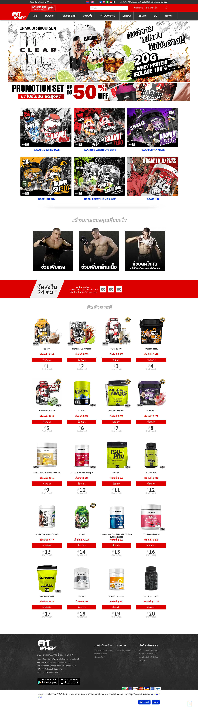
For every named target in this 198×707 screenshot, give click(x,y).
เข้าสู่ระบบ (138, 7)
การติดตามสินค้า (100, 654)
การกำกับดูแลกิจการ (124, 650)
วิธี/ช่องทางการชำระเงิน (103, 650)
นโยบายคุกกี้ (144, 702)
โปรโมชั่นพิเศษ (68, 15)
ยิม (155, 15)
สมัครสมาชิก (151, 7)
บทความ (126, 15)
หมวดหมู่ (49, 15)
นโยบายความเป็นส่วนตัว (148, 650)
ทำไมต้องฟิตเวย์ (107, 15)
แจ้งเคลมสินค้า (100, 657)
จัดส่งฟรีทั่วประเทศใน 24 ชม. (41, 2)
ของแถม (142, 15)
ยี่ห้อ (35, 15)
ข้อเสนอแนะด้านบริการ (148, 654)
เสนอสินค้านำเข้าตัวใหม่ (148, 657)
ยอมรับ (155, 702)
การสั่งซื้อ (87, 15)
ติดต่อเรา (142, 660)
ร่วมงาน (168, 15)
